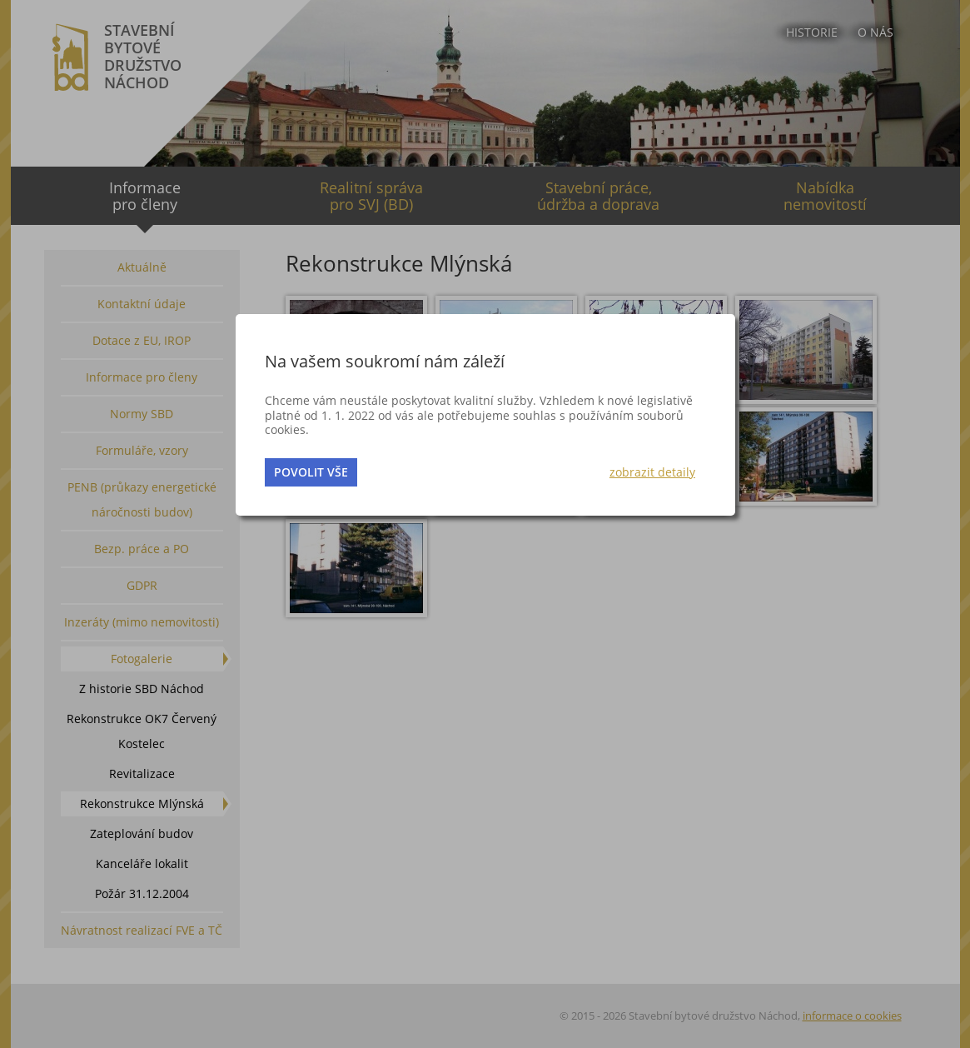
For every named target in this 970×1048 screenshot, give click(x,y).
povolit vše (311, 472)
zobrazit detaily (652, 472)
